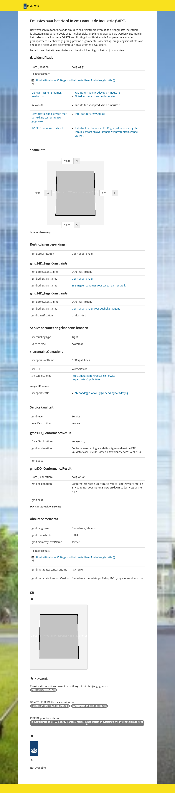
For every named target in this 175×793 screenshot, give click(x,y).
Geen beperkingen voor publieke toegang (96, 308)
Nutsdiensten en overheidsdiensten (95, 96)
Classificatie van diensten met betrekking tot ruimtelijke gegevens (49, 118)
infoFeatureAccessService (90, 114)
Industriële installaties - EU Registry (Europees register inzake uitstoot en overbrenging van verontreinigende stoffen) (107, 132)
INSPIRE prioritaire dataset (47, 128)
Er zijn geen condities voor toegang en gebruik (99, 285)
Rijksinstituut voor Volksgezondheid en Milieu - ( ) (75, 80)
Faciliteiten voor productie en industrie (97, 93)
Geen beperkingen (82, 279)
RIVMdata (31, 6)
